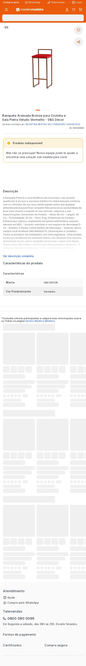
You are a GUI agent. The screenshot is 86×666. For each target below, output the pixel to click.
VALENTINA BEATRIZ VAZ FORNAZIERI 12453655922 (52, 124)
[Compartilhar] (78, 41)
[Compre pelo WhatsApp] (33, 2)
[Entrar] (67, 9)
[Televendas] (56, 2)
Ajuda (11, 597)
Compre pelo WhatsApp (23, 602)
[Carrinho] (80, 9)
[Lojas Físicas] (77, 2)
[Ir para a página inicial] (29, 10)
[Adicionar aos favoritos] (78, 30)
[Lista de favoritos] (73, 9)
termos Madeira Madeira (40, 321)
